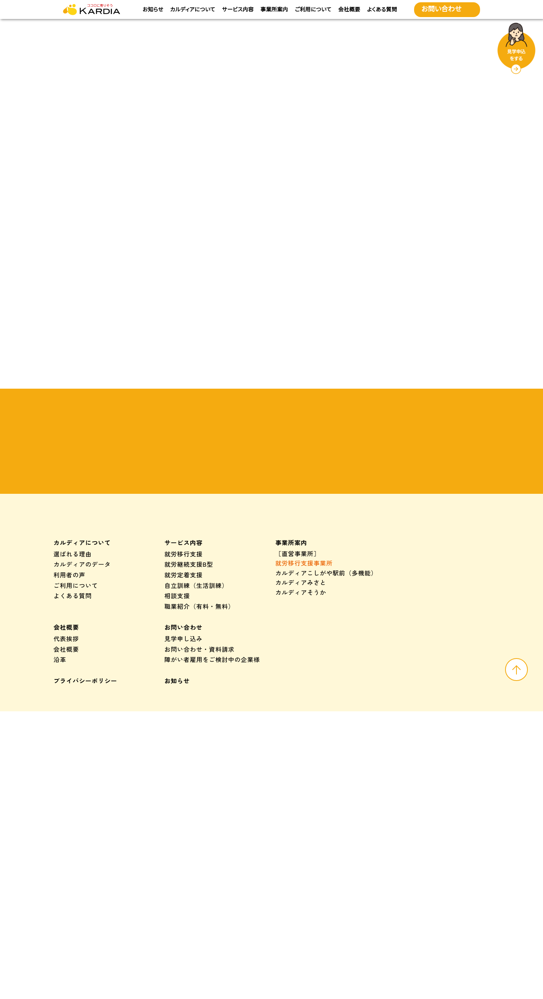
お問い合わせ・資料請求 (200, 755)
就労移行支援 (184, 660)
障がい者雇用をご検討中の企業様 (212, 766)
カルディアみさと (300, 688)
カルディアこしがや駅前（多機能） (326, 679)
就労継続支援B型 (189, 670)
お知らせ (153, 9)
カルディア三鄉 (297, 792)
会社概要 (349, 9)
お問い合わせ (184, 733)
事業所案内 (274, 9)
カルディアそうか (300, 698)
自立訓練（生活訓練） (196, 691)
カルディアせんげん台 (307, 740)
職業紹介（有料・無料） (200, 712)
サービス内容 (238, 9)
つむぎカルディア (438, 773)
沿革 (59, 766)
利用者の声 (69, 680)
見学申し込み (184, 744)
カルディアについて (192, 9)
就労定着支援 (184, 680)
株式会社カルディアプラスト (316, 916)
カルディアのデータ (82, 670)
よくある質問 (381, 9)
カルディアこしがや (304, 731)
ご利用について (313, 9)
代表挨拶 (66, 744)
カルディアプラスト (304, 871)
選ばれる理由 (72, 660)
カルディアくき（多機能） (313, 708)
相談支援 (177, 702)
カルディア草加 (297, 783)
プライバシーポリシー (85, 786)
